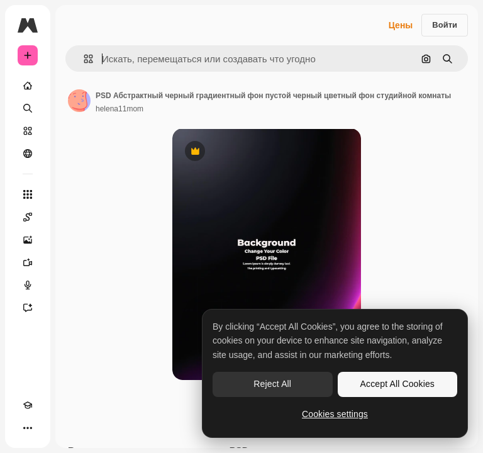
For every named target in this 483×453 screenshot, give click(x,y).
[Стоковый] (28, 131)
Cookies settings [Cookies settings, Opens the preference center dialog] (335, 414)
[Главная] (28, 86)
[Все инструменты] (28, 194)
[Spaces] (28, 217)
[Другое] (28, 428)
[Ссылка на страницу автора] (79, 100)
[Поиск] (28, 108)
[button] (83, 59)
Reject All (272, 384)
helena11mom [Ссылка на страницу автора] (119, 108)
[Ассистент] (28, 308)
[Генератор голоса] (28, 285)
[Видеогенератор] (28, 262)
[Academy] (28, 405)
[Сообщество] (28, 153)
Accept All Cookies (397, 384)
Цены (401, 25)
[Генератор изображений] (28, 240)
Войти (444, 25)
